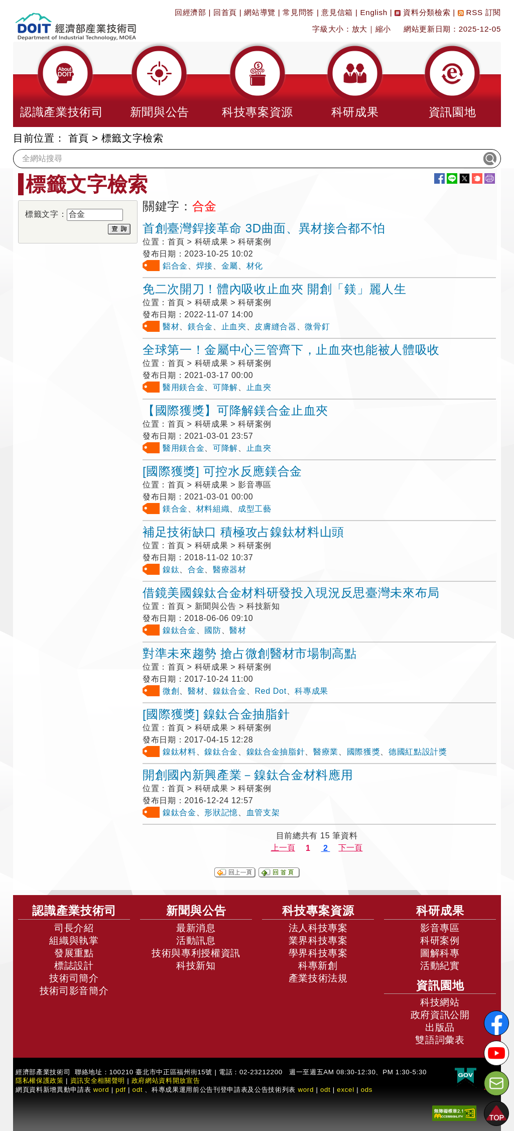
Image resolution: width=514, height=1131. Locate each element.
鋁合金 (175, 266)
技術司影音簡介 (74, 990)
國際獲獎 (363, 751)
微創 (171, 691)
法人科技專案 (318, 928)
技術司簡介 (73, 978)
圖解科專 (440, 953)
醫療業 (325, 751)
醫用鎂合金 (183, 387)
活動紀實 (440, 965)
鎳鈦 (171, 569)
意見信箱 (337, 12)
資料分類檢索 (422, 12)
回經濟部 (190, 12)
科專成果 (311, 691)
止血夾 (233, 326)
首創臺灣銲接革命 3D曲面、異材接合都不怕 (264, 228)
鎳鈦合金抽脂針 (275, 751)
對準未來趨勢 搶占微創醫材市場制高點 (250, 653)
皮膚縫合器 (275, 326)
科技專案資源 (318, 910)
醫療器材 (229, 569)
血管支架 (263, 812)
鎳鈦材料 (179, 751)
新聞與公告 (196, 910)
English (374, 12)
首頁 (78, 138)
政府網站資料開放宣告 (166, 1080)
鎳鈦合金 (179, 630)
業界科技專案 (318, 940)
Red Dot (270, 691)
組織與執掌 (73, 940)
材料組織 (213, 509)
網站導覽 (260, 12)
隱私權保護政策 (40, 1080)
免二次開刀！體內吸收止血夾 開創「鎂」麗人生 (274, 289)
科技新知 (196, 965)
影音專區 (440, 928)
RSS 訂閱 (479, 12)
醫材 (171, 326)
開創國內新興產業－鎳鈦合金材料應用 (248, 775)
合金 (196, 569)
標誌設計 (74, 965)
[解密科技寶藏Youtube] (496, 1053)
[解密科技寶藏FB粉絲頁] (496, 1023)
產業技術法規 (318, 978)
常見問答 (298, 12)
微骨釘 (317, 326)
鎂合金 (200, 326)
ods (367, 1089)
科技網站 (440, 1002)
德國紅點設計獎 (418, 751)
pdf (120, 1089)
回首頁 (225, 12)
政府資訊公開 (440, 1015)
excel (345, 1089)
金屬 (229, 266)
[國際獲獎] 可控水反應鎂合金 (222, 471)
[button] (61, 84)
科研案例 (440, 940)
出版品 (440, 1027)
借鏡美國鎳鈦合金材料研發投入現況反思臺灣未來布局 (291, 592)
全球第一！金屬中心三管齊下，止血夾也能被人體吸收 (291, 349)
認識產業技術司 (74, 910)
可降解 (225, 387)
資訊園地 (440, 985)
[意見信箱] (496, 1083)
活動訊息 (196, 940)
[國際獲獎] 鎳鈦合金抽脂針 (216, 714)
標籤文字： (46, 214)
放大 (359, 29)
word (306, 1089)
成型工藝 (255, 509)
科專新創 (318, 965)
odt (138, 1089)
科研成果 (440, 910)
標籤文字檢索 (132, 138)
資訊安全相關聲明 (97, 1080)
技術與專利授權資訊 (196, 953)
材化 (254, 266)
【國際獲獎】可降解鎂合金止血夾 (235, 410)
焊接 (204, 266)
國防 (212, 630)
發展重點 (74, 953)
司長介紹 (74, 928)
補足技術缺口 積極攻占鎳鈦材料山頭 (243, 532)
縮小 (383, 29)
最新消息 (196, 928)
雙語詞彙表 (439, 1040)
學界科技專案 (318, 953)
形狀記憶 (221, 812)
